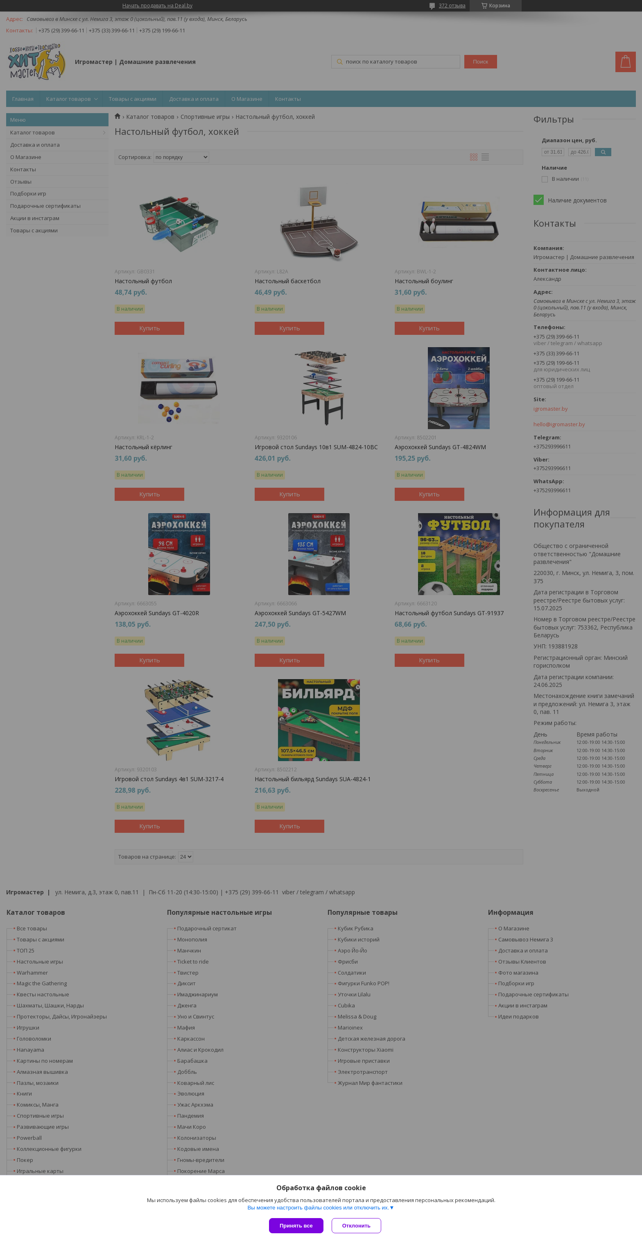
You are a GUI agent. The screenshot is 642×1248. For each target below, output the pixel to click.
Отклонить (356, 1226)
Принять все (296, 1226)
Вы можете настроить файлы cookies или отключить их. (318, 1208)
